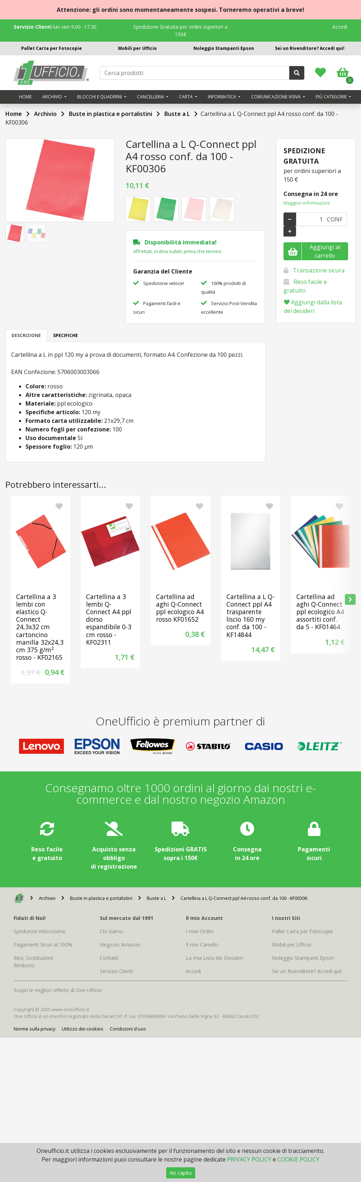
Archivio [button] (52, 97)
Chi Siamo (111, 931)
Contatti (109, 957)
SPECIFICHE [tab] (65, 335)
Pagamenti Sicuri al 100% (43, 944)
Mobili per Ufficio (137, 48)
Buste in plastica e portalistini (110, 114)
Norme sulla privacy (34, 1029)
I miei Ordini (200, 931)
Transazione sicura (318, 270)
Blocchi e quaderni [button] (100, 97)
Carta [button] (186, 97)
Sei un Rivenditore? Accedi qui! (309, 48)
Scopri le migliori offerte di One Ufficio (58, 990)
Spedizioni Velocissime (40, 931)
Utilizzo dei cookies (82, 1029)
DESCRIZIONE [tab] (26, 335)
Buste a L (177, 114)
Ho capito (180, 1172)
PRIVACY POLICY (249, 1159)
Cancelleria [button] (151, 97)
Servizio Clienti (116, 971)
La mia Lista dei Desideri (214, 957)
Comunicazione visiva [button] (276, 97)
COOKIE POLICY (298, 1159)
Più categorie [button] (332, 97)
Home (25, 97)
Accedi (339, 26)
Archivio (45, 114)
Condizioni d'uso (128, 1029)
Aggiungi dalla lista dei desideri (313, 306)
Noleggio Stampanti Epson (223, 48)
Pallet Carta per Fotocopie (51, 48)
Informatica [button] (222, 97)
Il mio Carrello (202, 944)
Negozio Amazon (120, 944)
